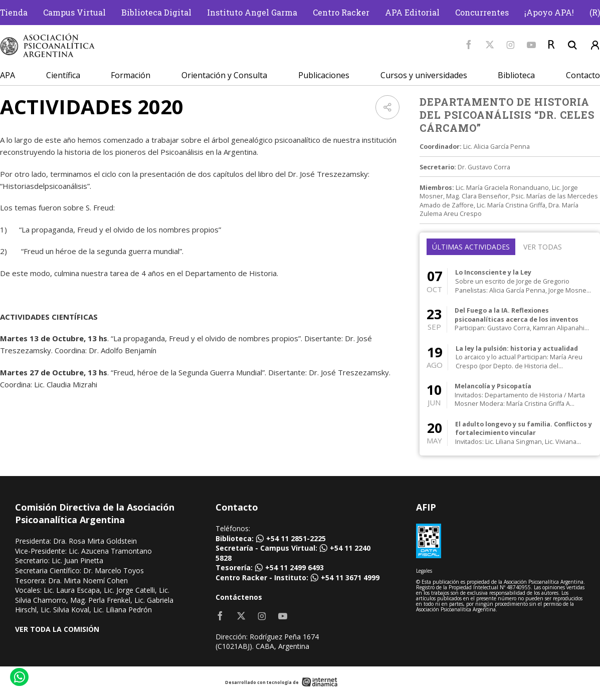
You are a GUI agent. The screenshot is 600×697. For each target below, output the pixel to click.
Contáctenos (239, 597)
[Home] (47, 45)
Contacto (583, 75)
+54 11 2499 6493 (294, 567)
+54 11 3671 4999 (350, 577)
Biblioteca (516, 75)
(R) (594, 12)
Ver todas (542, 247)
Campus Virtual (74, 12)
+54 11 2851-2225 (296, 538)
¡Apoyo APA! (549, 12)
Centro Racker (341, 12)
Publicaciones (323, 75)
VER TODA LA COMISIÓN (57, 629)
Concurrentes (482, 12)
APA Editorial (412, 12)
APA (7, 75)
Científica (63, 75)
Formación (130, 75)
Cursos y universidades (423, 75)
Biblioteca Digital (156, 12)
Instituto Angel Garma (252, 12)
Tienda (14, 12)
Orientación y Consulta (224, 75)
